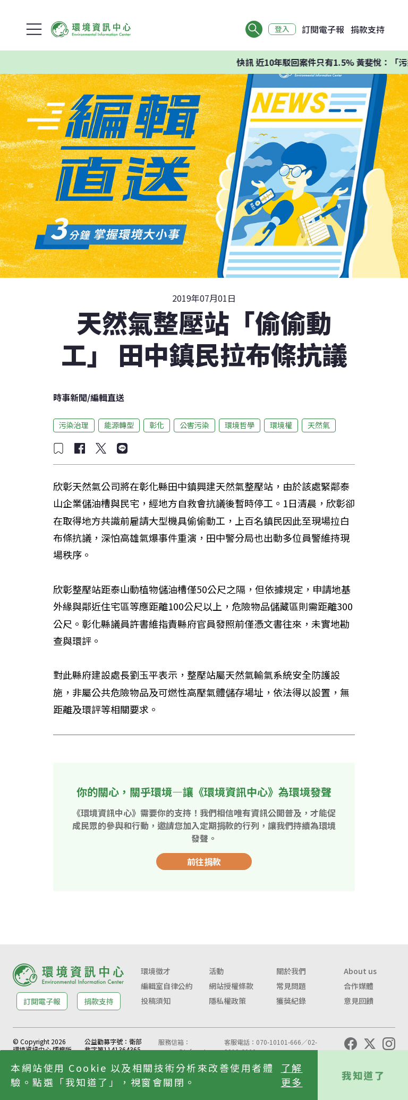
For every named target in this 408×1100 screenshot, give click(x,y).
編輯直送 (107, 397)
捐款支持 (368, 29)
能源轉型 (119, 425)
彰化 (156, 425)
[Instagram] (388, 1043)
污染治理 (74, 425)
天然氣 (319, 425)
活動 (216, 971)
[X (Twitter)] (369, 1043)
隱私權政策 (227, 1000)
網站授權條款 (231, 985)
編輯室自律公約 (167, 985)
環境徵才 (156, 971)
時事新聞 (70, 397)
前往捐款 (204, 861)
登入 (281, 29)
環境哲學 (239, 425)
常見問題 (291, 985)
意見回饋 (358, 1000)
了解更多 (292, 1075)
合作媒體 (358, 985)
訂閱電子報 (323, 29)
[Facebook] (350, 1043)
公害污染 (194, 425)
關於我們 (291, 971)
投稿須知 (156, 1000)
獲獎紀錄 (291, 1000)
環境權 (281, 425)
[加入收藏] (58, 448)
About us (360, 971)
